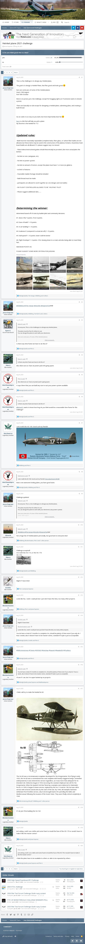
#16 (82, 665)
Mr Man (69, 888)
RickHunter (70, 895)
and (26, 349)
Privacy (67, 936)
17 (45, 889)
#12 (82, 577)
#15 (82, 647)
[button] (31, 22)
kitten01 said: (22, 324)
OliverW (8, 535)
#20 (82, 845)
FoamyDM (10, 895)
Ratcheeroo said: (23, 476)
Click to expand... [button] (50, 340)
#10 (82, 525)
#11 (82, 547)
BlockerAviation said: (24, 626)
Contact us (48, 936)
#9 (82, 493)
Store (16, 22)
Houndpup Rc (11, 882)
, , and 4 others (33, 296)
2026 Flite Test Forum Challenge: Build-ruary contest (26, 893)
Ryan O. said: (22, 359)
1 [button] (49, 62)
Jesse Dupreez (8, 46)
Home (7, 22)
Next (15, 72)
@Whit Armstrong (22, 650)
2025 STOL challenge (15, 887)
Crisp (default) (7, 936)
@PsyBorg (67, 650)
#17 (82, 688)
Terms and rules (58, 936)
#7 (82, 423)
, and (29, 487)
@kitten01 (19, 407)
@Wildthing (20, 306)
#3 (82, 320)
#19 (82, 827)
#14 (82, 615)
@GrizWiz (37, 306)
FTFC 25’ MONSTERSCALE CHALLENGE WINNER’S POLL (27, 900)
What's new (41, 22)
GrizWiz (8, 588)
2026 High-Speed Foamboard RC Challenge (23, 880)
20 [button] (49, 57)
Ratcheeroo (8, 433)
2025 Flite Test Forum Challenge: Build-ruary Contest (26, 907)
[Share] (79, 77)
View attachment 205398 (52, 479)
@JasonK (52, 650)
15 (40, 889)
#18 (82, 807)
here (17, 121)
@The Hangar (29, 306)
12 (40, 895)
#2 (82, 302)
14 (40, 908)
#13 (82, 595)
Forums (27, 22)
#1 (82, 77)
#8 (82, 472)
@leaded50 (59, 650)
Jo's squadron (11, 889)
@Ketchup (45, 650)
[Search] (74, 22)
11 (38, 895)
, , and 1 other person (34, 540)
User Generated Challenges (31, 882)
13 (43, 895)
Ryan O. (8, 331)
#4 (82, 355)
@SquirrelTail (45, 306)
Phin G (8, 365)
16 (42, 889)
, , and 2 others (33, 314)
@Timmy (32, 650)
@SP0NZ (38, 650)
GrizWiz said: (22, 619)
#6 (82, 396)
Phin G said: (21, 379)
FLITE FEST (19, 930)
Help (72, 936)
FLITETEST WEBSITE (8, 930)
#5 (82, 375)
